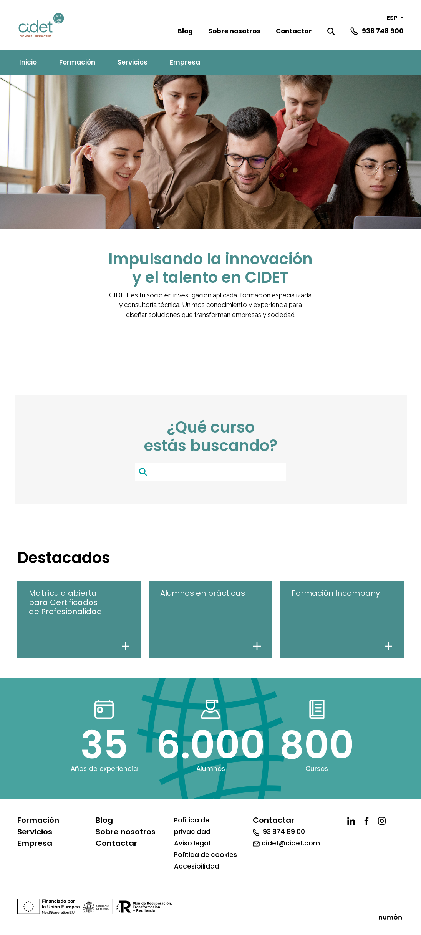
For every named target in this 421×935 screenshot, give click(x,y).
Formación (77, 62)
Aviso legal (192, 843)
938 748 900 (383, 31)
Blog (185, 31)
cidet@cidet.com (286, 843)
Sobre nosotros (234, 31)
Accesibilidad (196, 866)
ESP (393, 18)
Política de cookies (205, 854)
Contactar (294, 31)
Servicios (133, 62)
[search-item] (210, 472)
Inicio (28, 62)
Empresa (185, 62)
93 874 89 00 (279, 831)
